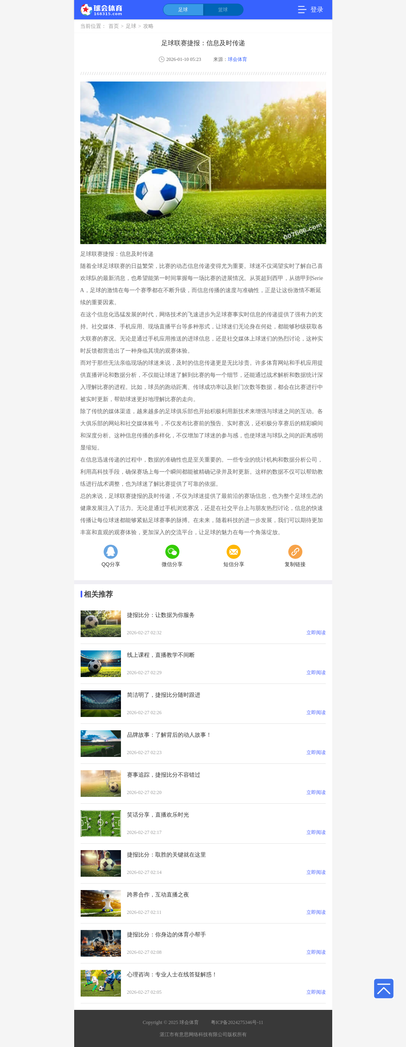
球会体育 (237, 59)
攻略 (148, 26)
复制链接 (295, 556)
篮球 (223, 10)
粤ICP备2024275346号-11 (237, 1022)
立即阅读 (316, 632)
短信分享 (233, 556)
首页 (113, 26)
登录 (316, 9)
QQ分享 (111, 556)
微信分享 (172, 556)
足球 (183, 10)
